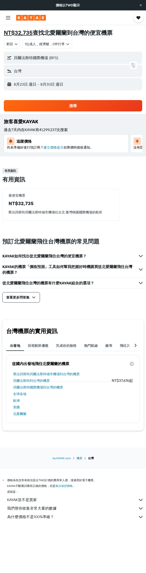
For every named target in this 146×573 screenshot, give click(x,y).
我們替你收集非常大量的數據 (75, 508)
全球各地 (19, 394)
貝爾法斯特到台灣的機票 (31, 381)
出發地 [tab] (15, 346)
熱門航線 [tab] (91, 346)
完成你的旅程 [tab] (66, 346)
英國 (16, 407)
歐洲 (16, 400)
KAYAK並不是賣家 (75, 500)
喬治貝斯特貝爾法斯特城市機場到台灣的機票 (46, 374)
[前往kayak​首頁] (31, 18)
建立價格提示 (53, 147)
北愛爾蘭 (19, 414)
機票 (79, 458)
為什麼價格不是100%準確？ (75, 517)
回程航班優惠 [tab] (38, 346)
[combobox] (12, 44)
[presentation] (132, 364)
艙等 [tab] (108, 346)
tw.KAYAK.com (62, 458)
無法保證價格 (64, 486)
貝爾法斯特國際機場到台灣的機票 (38, 387)
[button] (141, 5)
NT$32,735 (18, 32)
